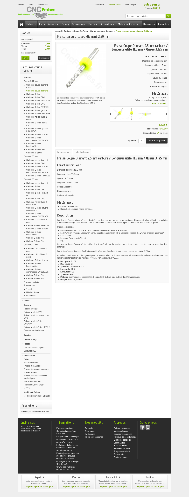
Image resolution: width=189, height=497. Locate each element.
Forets (93, 24)
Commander (44, 58)
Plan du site (119, 454)
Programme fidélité (122, 451)
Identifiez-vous (114, 4)
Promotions (163, 24)
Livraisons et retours (122, 440)
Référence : (152, 129)
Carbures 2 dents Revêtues (38, 176)
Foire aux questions (65, 428)
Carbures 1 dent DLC (35, 97)
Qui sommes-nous (122, 428)
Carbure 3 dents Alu (35, 241)
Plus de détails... (160, 103)
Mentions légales (121, 431)
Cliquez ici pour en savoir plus (39, 486)
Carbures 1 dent (33, 94)
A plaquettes (29, 285)
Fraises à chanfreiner (33, 366)
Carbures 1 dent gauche (36, 110)
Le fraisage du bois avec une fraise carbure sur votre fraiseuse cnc (67, 448)
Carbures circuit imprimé (34, 347)
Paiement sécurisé (122, 448)
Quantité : (133, 141)
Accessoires (108, 24)
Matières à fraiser (128, 24)
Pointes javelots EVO (33, 312)
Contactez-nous (120, 457)
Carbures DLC (30, 351)
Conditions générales (123, 434)
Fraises (31, 24)
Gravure (53, 24)
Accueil (58, 31)
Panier (25, 33)
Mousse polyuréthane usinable (37, 396)
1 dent (29, 289)
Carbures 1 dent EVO (35, 104)
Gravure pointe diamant (34, 330)
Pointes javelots (31, 309)
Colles (26, 359)
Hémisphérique (33, 292)
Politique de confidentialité (125, 437)
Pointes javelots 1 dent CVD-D (37, 327)
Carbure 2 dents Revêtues (37, 225)
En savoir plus (63, 152)
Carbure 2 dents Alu (35, 238)
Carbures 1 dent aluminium (38, 100)
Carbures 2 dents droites (37, 134)
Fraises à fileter (30, 372)
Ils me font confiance (94, 437)
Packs (42, 24)
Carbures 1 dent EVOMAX (37, 107)
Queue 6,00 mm (31, 179)
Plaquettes (31, 295)
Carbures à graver (34, 153)
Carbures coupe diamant (37, 91)
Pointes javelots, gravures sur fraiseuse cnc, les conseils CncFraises (67, 456)
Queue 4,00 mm (31, 156)
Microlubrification (31, 362)
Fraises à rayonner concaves (36, 369)
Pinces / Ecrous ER (32, 381)
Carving (65, 24)
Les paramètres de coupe (67, 437)
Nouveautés (149, 24)
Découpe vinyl (78, 24)
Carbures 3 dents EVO (36, 149)
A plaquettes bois (31, 282)
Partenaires (90, 434)
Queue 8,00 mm (31, 245)
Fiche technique (82, 152)
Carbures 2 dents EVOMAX (38, 114)
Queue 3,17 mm (31, 81)
